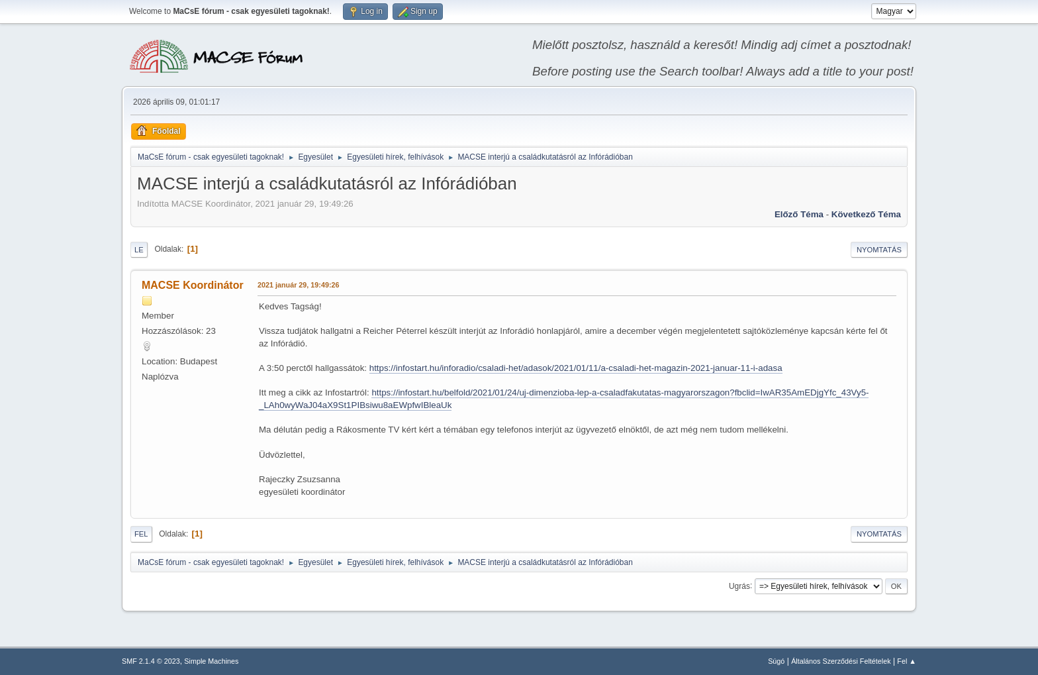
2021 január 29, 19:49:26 (298, 285)
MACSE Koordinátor (193, 285)
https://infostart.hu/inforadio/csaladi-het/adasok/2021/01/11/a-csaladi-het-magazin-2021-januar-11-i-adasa (575, 368)
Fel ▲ (906, 661)
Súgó (776, 661)
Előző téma (799, 214)
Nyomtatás (879, 250)
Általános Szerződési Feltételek (840, 661)
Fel (141, 534)
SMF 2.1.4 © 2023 (151, 661)
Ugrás (739, 585)
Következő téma (866, 214)
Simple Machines (211, 661)
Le (139, 250)
